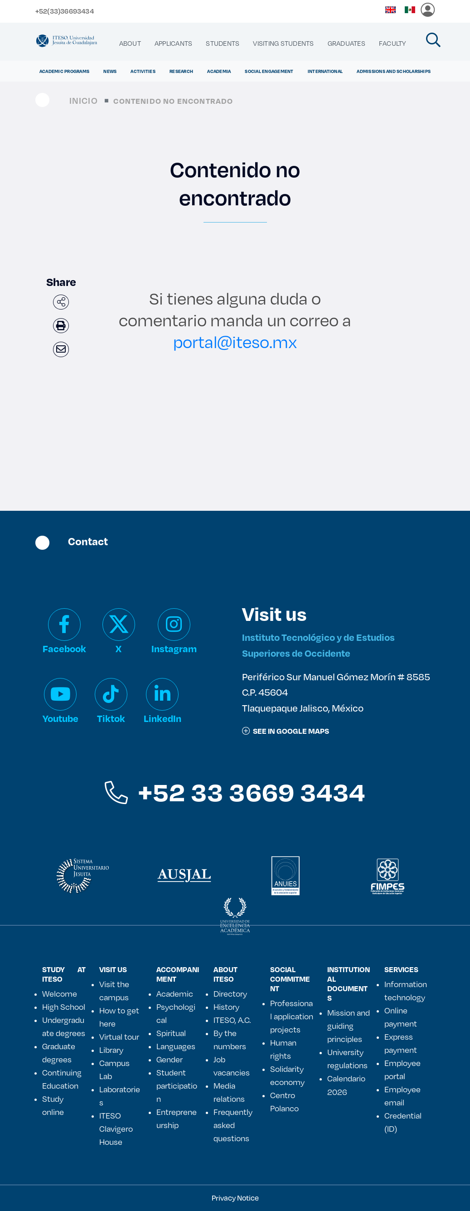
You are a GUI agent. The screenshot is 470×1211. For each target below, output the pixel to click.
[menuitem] (130, 43)
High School (63, 1006)
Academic (174, 993)
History (226, 1006)
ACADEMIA (219, 71)
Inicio (83, 100)
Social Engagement (269, 71)
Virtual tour (119, 1036)
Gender (169, 1059)
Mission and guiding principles (348, 1026)
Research (181, 71)
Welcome (59, 993)
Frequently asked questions (232, 1125)
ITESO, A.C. (232, 1020)
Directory (230, 993)
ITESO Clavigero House (116, 1128)
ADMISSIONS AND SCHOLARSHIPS (394, 71)
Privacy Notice (235, 1197)
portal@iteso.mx (235, 341)
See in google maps (285, 731)
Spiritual (171, 1033)
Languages (175, 1046)
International (325, 71)
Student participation (176, 1085)
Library (111, 1050)
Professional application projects (291, 1016)
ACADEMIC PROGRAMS (64, 71)
